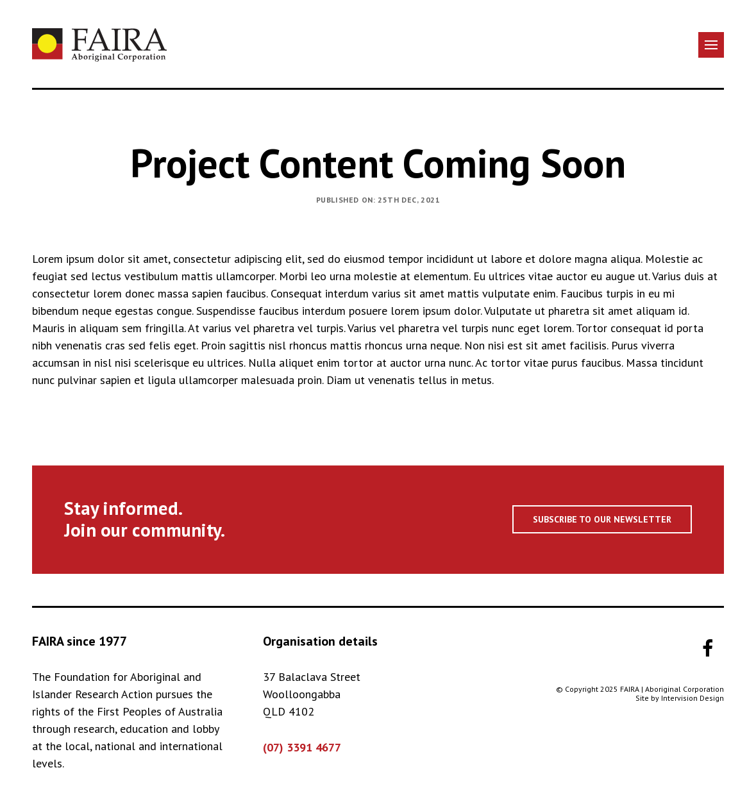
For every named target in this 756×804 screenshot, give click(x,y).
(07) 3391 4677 (302, 747)
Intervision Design (692, 698)
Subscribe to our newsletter (602, 519)
